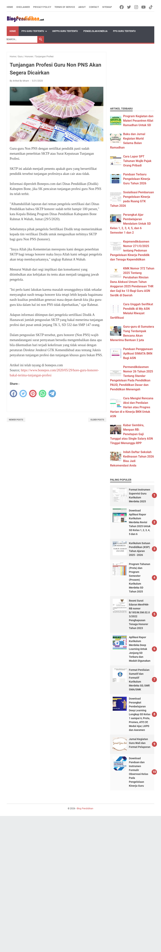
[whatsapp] (42, 393)
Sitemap (107, 7)
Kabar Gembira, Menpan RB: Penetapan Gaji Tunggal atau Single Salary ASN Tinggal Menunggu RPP (131, 434)
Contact (94, 7)
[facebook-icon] (122, 7)
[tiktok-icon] (151, 7)
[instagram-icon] (136, 7)
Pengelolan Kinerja (95, 31)
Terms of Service (64, 7)
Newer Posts (16, 420)
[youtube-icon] (143, 7)
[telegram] (52, 393)
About (82, 7)
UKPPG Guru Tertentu (65, 31)
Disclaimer (23, 7)
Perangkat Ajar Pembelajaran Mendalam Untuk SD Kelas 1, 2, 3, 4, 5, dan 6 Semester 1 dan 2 (130, 223)
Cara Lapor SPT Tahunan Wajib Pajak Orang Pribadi (137, 161)
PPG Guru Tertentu (32, 31)
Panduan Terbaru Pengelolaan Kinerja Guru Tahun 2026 (136, 179)
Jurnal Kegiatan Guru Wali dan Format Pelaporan (139, 743)
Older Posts (97, 420)
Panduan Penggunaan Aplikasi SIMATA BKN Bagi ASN (138, 353)
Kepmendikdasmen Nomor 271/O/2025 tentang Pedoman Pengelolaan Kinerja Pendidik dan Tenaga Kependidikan (130, 250)
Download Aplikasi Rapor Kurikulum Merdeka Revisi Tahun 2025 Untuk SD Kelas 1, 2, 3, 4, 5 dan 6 (139, 522)
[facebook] (13, 393)
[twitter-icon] (129, 7)
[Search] (20, 39)
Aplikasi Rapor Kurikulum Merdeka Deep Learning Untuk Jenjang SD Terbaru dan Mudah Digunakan (139, 649)
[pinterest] (33, 393)
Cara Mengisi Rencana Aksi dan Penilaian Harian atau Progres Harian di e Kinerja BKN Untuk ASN (131, 407)
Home (10, 7)
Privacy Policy (42, 7)
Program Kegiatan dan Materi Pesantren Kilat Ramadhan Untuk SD (138, 120)
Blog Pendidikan (85, 808)
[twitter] (23, 393)
